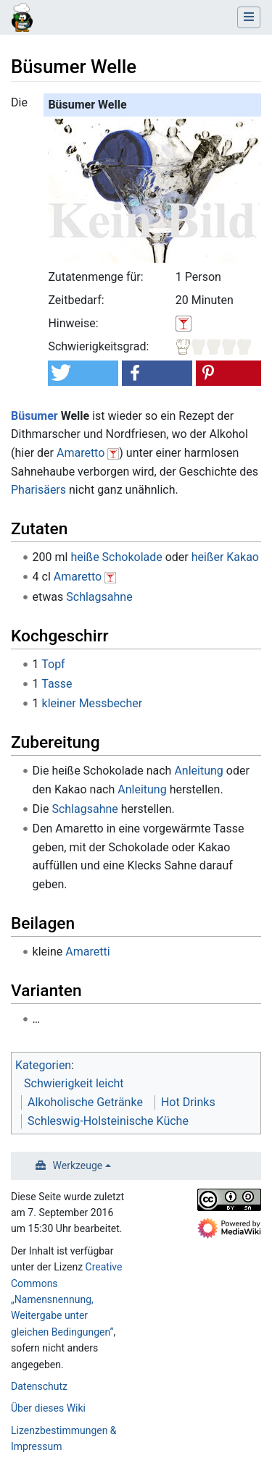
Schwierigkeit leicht (74, 1083)
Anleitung (198, 770)
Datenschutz (39, 1386)
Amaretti (87, 951)
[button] (83, 373)
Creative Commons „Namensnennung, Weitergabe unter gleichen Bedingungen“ (66, 1299)
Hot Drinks (188, 1102)
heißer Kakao (225, 557)
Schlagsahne (99, 597)
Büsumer (34, 416)
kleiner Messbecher (92, 703)
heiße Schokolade (116, 557)
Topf (53, 664)
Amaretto (80, 453)
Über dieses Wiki (48, 1408)
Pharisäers (38, 490)
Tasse (56, 684)
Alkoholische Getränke (85, 1102)
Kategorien (43, 1065)
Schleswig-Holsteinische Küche (108, 1121)
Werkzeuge (78, 1165)
